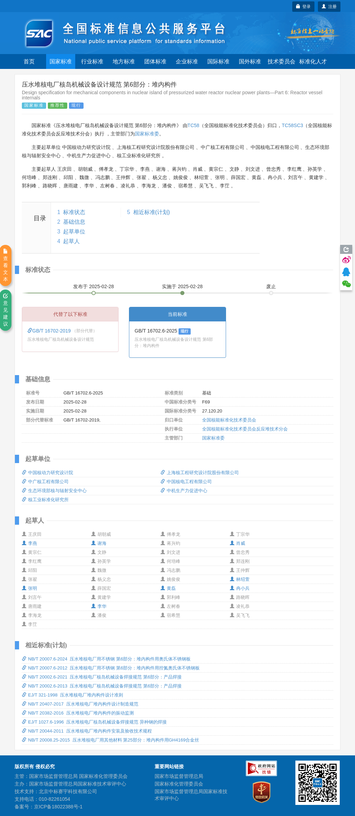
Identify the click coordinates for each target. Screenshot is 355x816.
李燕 (29, 543)
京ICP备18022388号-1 (58, 806)
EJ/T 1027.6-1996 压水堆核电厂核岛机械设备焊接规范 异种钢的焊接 (94, 722)
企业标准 (187, 61)
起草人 (71, 241)
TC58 (193, 125)
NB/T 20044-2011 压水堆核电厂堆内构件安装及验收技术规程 (87, 731)
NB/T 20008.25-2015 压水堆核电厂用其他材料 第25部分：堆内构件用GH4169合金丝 (110, 740)
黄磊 (168, 588)
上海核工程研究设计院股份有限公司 (200, 472)
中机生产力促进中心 (184, 490)
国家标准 (61, 61)
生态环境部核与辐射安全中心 (54, 490)
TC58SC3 (292, 125)
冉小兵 (240, 588)
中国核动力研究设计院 (47, 472)
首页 (29, 61)
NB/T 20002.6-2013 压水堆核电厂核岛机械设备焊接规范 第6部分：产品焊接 (102, 686)
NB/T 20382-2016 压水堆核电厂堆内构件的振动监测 (78, 713)
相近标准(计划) (151, 212)
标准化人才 (313, 61)
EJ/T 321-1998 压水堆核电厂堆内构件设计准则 (72, 695)
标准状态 (74, 212)
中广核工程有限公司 (45, 481)
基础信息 (74, 222)
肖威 (237, 543)
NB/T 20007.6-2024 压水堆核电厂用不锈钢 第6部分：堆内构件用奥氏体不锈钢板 (106, 659)
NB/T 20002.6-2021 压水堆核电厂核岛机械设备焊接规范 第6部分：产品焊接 (102, 677)
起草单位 (74, 231)
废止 (271, 286)
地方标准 (124, 61)
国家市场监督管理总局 (179, 776)
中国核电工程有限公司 (186, 481)
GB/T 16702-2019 (49, 331)
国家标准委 (147, 133)
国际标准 (218, 61)
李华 (98, 606)
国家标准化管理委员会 (179, 784)
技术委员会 (281, 61)
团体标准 (155, 61)
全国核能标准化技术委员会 (229, 420)
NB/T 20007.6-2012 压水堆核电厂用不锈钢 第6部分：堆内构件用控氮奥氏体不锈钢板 (111, 668)
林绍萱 (240, 579)
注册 (329, 6)
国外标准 (250, 61)
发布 (93, 286)
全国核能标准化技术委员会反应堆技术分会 (245, 429)
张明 (29, 588)
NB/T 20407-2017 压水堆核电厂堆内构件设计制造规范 (80, 704)
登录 (303, 6)
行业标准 (92, 61)
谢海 (98, 543)
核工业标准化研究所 (45, 499)
